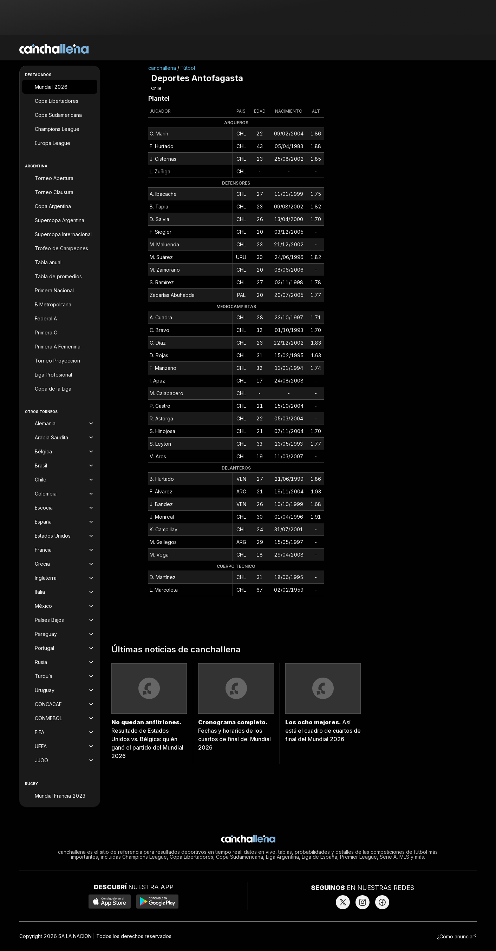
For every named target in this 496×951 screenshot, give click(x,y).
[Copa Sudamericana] (59, 115)
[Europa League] (59, 143)
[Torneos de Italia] (59, 592)
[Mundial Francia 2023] (59, 796)
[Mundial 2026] (59, 87)
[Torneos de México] (59, 606)
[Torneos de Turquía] (59, 676)
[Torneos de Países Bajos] (59, 620)
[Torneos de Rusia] (59, 662)
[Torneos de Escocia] (59, 508)
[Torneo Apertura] (59, 178)
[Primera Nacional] (59, 290)
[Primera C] (59, 332)
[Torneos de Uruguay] (59, 690)
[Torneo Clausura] (59, 192)
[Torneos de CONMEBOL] (59, 718)
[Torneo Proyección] (59, 360)
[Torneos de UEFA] (59, 746)
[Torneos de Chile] (59, 480)
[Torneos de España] (59, 522)
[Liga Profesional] (59, 374)
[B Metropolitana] (59, 304)
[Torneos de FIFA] (59, 732)
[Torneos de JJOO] (59, 760)
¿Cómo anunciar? (457, 936)
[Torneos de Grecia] (59, 564)
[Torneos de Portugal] (59, 648)
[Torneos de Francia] (59, 550)
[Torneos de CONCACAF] (59, 704)
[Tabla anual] (59, 262)
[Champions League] (59, 129)
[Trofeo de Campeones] (59, 248)
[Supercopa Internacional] (59, 234)
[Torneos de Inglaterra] (59, 578)
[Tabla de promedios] (59, 276)
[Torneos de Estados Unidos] (59, 536)
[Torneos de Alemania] (59, 424)
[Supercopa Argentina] (59, 220)
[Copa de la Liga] (59, 388)
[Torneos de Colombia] (59, 494)
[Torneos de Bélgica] (59, 452)
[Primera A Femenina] (59, 346)
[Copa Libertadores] (59, 101)
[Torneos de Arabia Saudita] (59, 438)
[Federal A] (59, 318)
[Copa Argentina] (59, 206)
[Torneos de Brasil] (59, 466)
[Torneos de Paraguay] (59, 634)
